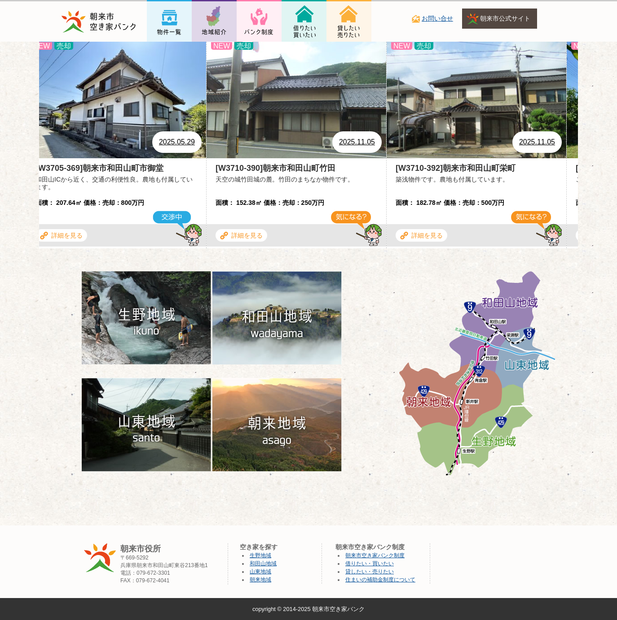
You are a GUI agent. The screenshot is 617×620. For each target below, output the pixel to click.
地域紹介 (206, 50)
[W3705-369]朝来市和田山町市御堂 (101, 168)
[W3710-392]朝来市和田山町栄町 (457, 168)
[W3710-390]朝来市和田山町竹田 (277, 168)
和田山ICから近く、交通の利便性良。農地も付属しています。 (115, 183)
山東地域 (260, 571)
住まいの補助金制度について (380, 580)
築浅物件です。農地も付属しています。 (453, 179)
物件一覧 (161, 50)
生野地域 (260, 555)
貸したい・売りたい (369, 571)
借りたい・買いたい (369, 563)
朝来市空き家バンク (338, 609)
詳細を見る (68, 235)
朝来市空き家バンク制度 (375, 555)
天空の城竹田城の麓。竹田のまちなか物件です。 (286, 179)
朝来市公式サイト (505, 18)
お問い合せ (437, 18)
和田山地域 (263, 563)
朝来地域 (260, 580)
